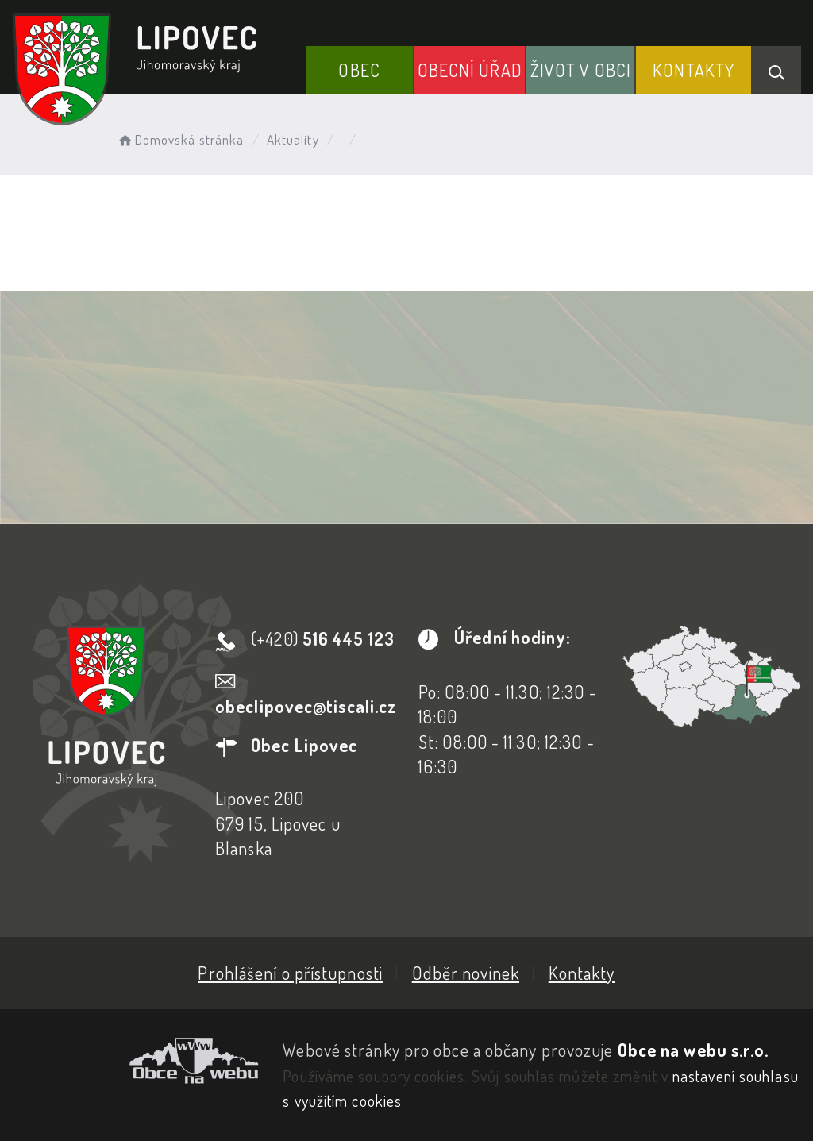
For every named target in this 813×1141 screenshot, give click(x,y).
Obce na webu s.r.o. (693, 1050)
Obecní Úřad (470, 70)
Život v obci (580, 70)
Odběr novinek (465, 973)
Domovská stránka (180, 139)
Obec (359, 70)
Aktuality (293, 139)
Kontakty (693, 70)
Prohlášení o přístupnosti (290, 973)
